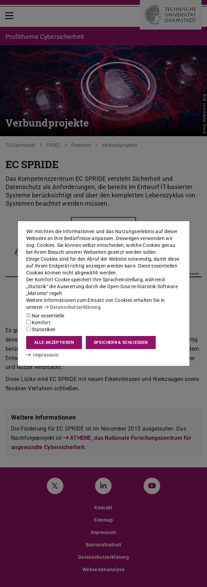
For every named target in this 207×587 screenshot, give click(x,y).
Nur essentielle (45, 315)
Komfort (38, 322)
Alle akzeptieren (54, 342)
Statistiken (41, 329)
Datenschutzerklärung (72, 307)
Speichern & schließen (120, 342)
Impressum (42, 355)
